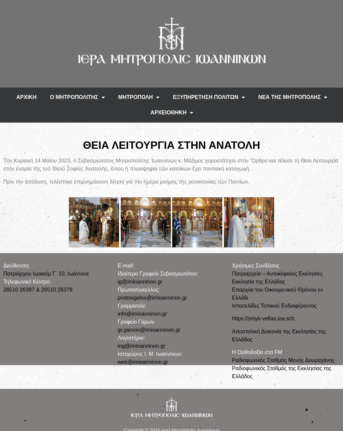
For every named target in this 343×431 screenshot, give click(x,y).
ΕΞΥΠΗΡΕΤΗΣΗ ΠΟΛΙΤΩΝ (209, 97)
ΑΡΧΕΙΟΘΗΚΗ (171, 113)
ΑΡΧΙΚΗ (26, 97)
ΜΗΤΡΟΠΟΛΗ (139, 97)
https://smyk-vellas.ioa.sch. (264, 318)
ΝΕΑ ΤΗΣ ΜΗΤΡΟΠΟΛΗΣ (293, 97)
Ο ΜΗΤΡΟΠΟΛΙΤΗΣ (77, 97)
